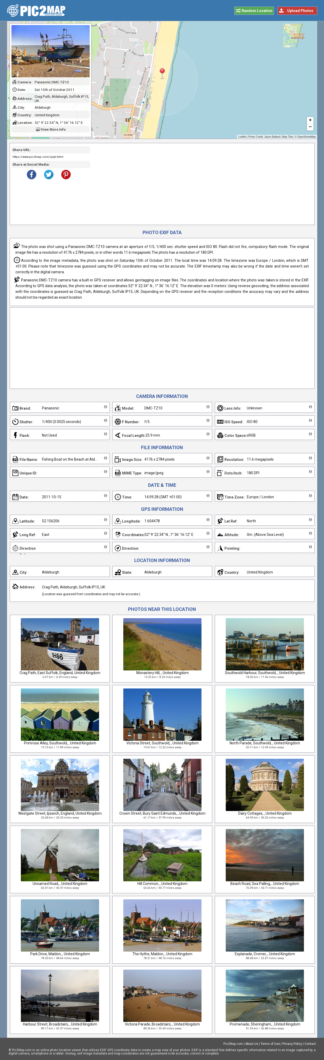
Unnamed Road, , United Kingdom (60, 884)
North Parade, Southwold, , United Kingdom (265, 743)
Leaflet (242, 136)
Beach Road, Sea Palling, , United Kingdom (264, 884)
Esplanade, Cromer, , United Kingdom (265, 954)
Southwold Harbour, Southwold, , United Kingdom (265, 673)
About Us (251, 1044)
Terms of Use (270, 1044)
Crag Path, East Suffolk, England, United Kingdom (60, 673)
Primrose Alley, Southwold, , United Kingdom (60, 743)
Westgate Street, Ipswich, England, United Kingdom (60, 813)
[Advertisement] (200, 184)
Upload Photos (300, 11)
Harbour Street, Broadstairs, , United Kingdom (60, 1024)
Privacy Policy (292, 1044)
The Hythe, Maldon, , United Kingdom (162, 954)
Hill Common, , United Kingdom (162, 884)
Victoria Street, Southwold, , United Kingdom (162, 743)
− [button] (310, 127)
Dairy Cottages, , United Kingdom (265, 813)
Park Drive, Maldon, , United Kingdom (60, 954)
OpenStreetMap (306, 136)
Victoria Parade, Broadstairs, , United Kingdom (162, 1024)
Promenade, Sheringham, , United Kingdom (265, 1024)
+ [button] (310, 120)
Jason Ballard (272, 136)
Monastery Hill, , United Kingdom (162, 673)
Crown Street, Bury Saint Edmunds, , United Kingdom (162, 813)
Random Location (257, 11)
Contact (310, 1044)
